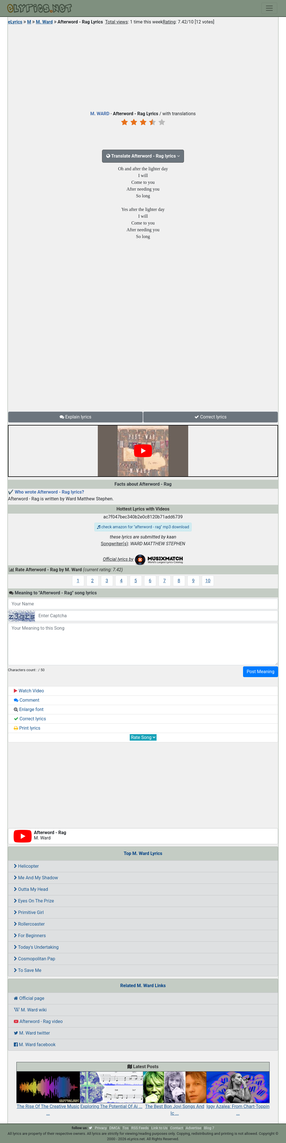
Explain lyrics (76, 417)
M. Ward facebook (35, 1044)
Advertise (193, 1128)
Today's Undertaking (36, 947)
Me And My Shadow (36, 877)
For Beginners (30, 935)
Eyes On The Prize (34, 901)
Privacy (101, 1128)
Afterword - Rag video (38, 1021)
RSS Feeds (140, 1128)
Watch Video (29, 690)
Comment (26, 700)
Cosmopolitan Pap (34, 958)
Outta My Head (31, 889)
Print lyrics (27, 728)
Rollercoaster (29, 924)
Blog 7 (209, 1128)
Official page (29, 998)
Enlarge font (29, 709)
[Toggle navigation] (269, 8)
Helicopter (26, 866)
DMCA (114, 1128)
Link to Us (159, 1128)
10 (208, 580)
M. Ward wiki (30, 1010)
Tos (126, 1128)
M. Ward (44, 22)
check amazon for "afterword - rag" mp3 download (143, 527)
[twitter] (90, 1128)
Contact (176, 1128)
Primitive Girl (29, 912)
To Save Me (27, 970)
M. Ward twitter (32, 1033)
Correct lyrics (210, 417)
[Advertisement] (143, 66)
